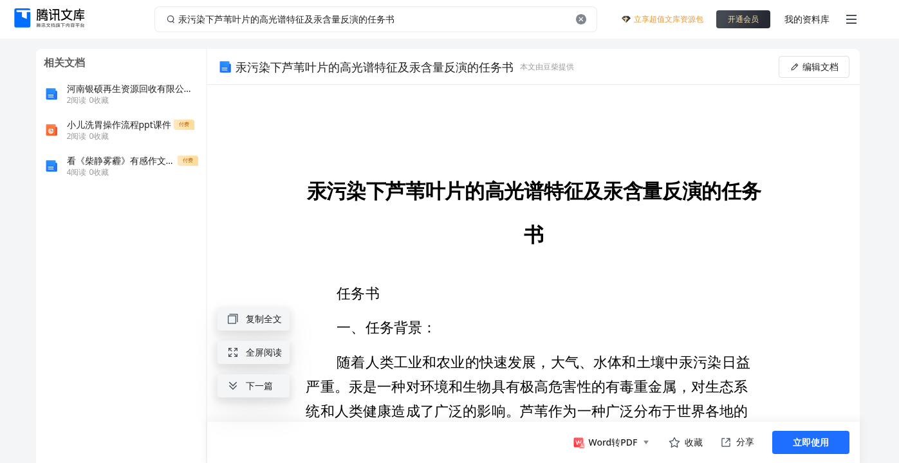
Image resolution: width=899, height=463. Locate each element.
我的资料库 (806, 19)
